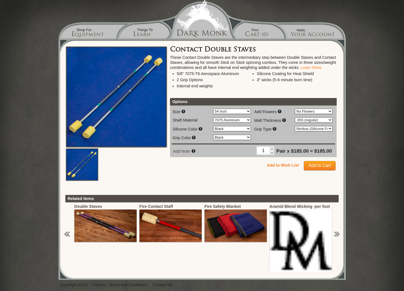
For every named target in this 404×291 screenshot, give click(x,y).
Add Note (181, 151)
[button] (272, 148)
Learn (142, 35)
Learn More (311, 67)
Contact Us (163, 285)
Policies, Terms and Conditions (120, 285)
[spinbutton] (263, 150)
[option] (110, 223)
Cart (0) (256, 35)
